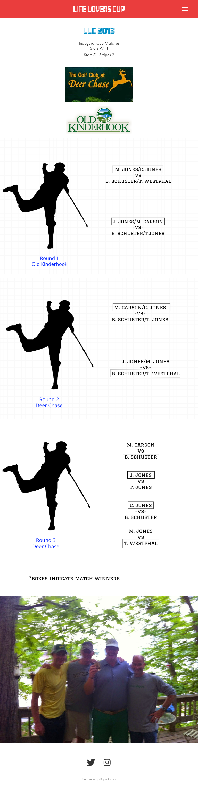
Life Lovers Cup (99, 9)
